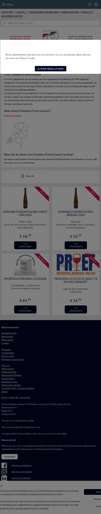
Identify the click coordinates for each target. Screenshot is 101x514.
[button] (50, 69)
